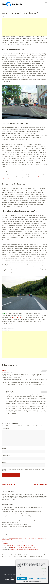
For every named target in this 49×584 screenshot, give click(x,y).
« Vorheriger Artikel (9, 484)
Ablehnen (31, 578)
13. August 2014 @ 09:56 (11, 393)
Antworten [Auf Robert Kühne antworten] (44, 392)
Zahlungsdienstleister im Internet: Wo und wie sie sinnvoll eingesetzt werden (19, 516)
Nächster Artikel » (40, 484)
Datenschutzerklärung (33, 581)
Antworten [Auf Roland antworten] (44, 371)
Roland (4, 370)
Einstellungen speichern (41, 578)
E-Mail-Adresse (6, 455)
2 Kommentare (12, 16)
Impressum (39, 581)
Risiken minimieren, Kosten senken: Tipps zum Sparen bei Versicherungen (19, 520)
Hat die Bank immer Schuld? (8, 509)
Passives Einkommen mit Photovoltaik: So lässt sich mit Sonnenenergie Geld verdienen (22, 507)
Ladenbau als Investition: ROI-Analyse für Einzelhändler (14, 524)
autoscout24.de (16, 317)
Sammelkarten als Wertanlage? (9, 518)
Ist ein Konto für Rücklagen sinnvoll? (10, 522)
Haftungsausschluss (9, 579)
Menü (46, 2)
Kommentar (5, 428)
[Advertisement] (24, 27)
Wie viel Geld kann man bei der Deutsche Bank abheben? (21, 545)
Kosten (9, 330)
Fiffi (3, 541)
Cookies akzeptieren (22, 578)
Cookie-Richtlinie (25, 581)
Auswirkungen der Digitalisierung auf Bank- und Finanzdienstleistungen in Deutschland (22, 511)
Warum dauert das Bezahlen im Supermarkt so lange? (14, 513)
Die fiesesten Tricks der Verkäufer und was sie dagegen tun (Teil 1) (17, 526)
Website (4, 462)
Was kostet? (11, 328)
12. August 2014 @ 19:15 (7, 372)
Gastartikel (13, 578)
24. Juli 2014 (4, 16)
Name (4, 448)
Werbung (6, 578)
